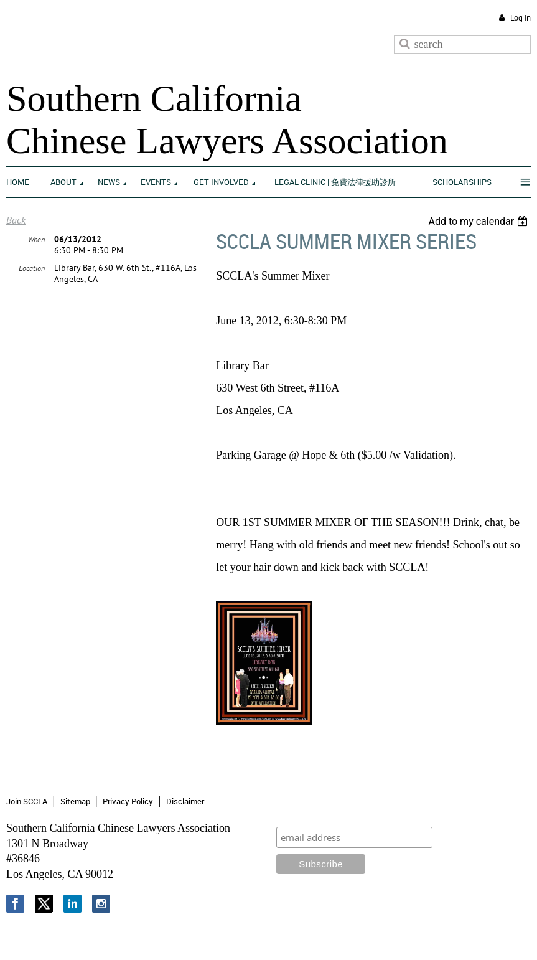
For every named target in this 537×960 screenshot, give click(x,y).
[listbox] (479, 221)
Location (32, 268)
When (36, 239)
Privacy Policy (128, 801)
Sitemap (75, 801)
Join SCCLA (26, 801)
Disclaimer (185, 801)
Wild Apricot (428, 936)
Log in (520, 17)
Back (16, 220)
